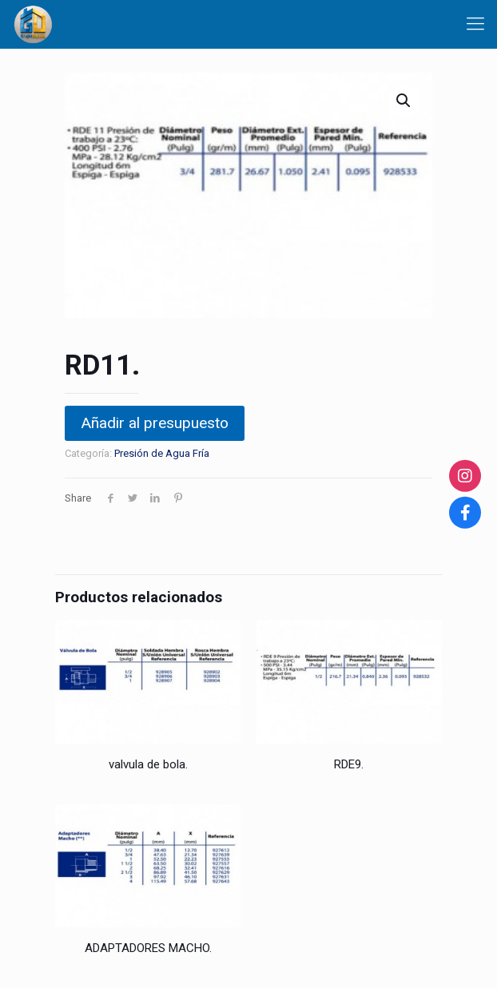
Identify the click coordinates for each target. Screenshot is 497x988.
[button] (404, 101)
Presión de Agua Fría (161, 453)
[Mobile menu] (475, 24)
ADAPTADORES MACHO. (148, 948)
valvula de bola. (148, 764)
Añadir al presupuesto (155, 423)
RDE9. (349, 764)
